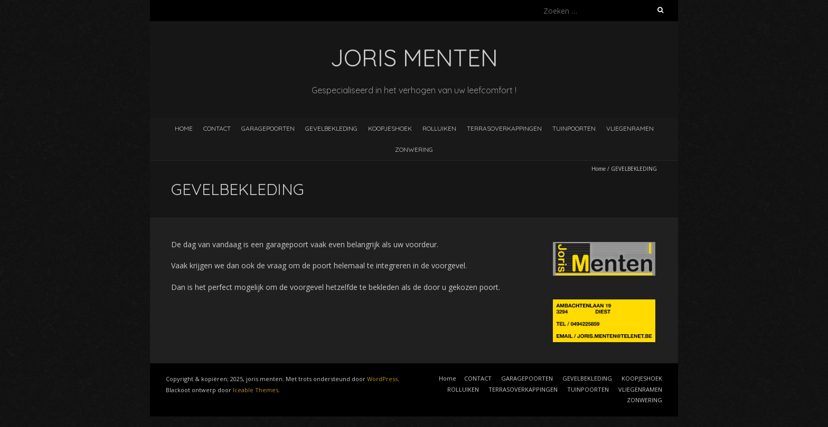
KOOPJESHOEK (390, 128)
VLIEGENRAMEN (630, 128)
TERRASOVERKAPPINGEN (504, 128)
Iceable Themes (255, 390)
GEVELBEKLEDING (331, 128)
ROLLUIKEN (439, 128)
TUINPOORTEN (574, 128)
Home (184, 128)
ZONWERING (414, 149)
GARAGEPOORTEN (268, 128)
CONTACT (217, 128)
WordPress (382, 379)
